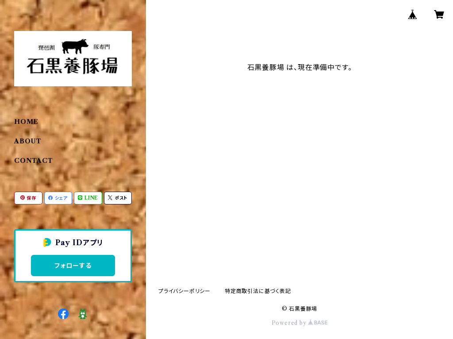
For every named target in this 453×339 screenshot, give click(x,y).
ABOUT (28, 141)
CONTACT (33, 161)
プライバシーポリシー (184, 291)
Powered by (300, 323)
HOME (26, 122)
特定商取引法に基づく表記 (258, 291)
